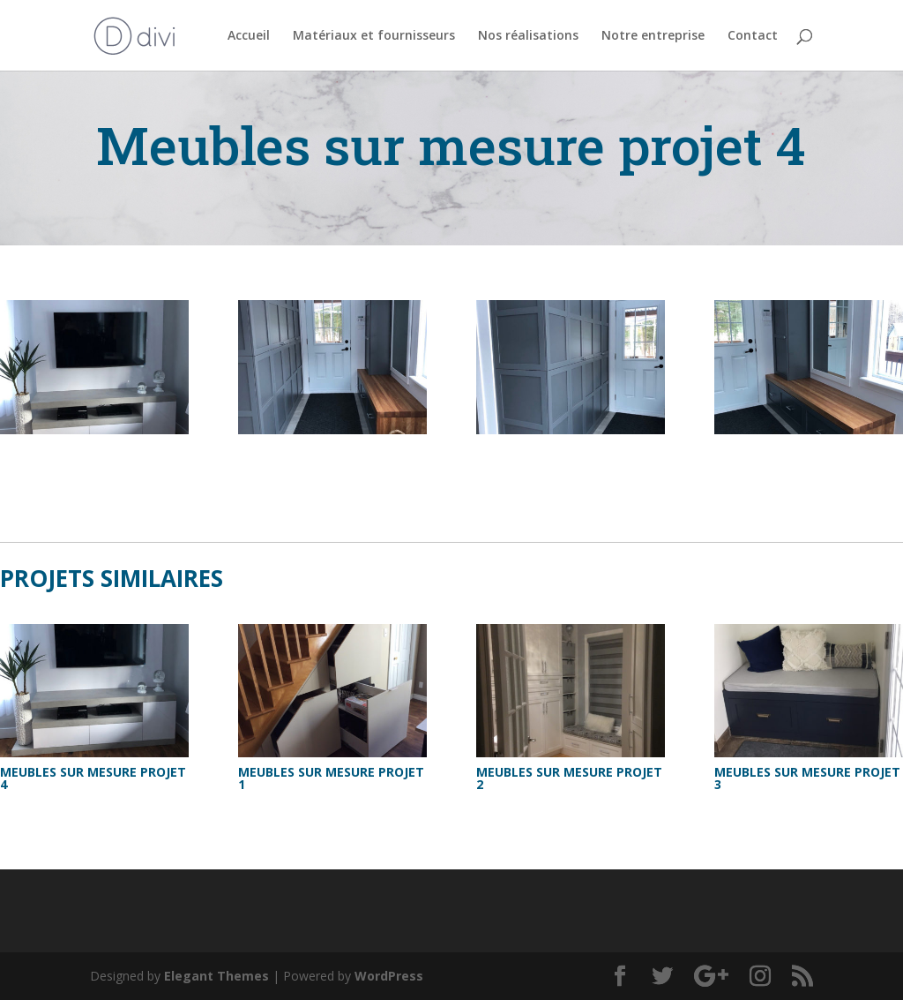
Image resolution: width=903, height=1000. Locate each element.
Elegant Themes (216, 975)
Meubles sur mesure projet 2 (569, 778)
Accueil (249, 36)
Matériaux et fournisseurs (374, 36)
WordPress (388, 975)
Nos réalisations (528, 36)
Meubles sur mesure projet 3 (807, 778)
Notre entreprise (653, 36)
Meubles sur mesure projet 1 (331, 778)
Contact (753, 36)
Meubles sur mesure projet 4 (93, 778)
